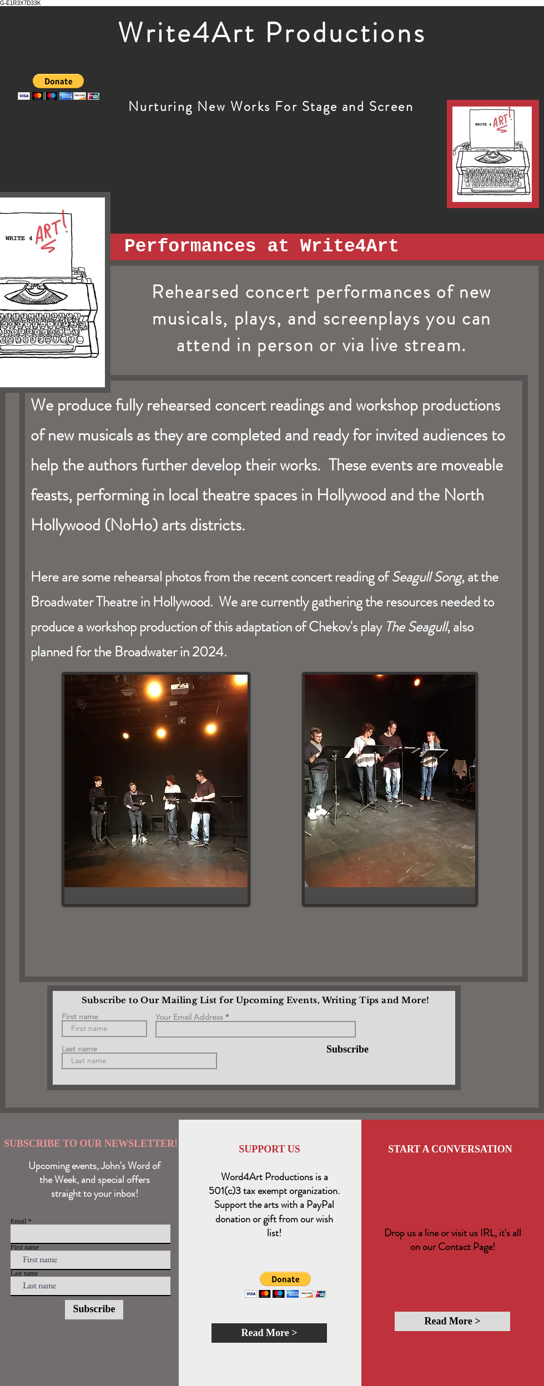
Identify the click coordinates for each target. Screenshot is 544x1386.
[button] (58, 87)
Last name (79, 1049)
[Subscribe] (341, 1049)
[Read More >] (269, 1333)
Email (19, 1221)
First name (80, 1016)
